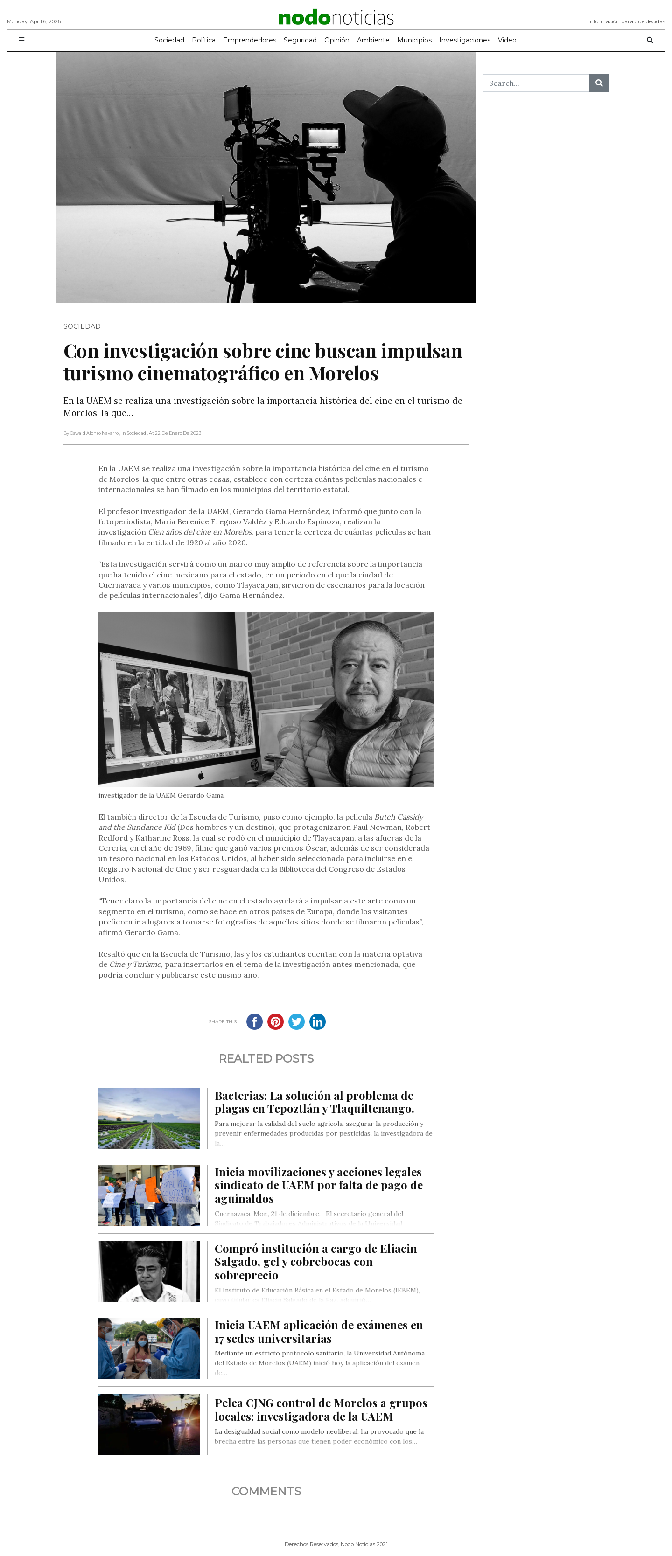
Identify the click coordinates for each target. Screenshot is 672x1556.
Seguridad (300, 40)
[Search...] (536, 83)
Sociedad (169, 40)
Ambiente (373, 40)
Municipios (414, 40)
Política (204, 40)
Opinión (337, 40)
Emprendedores (249, 40)
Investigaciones (464, 40)
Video (507, 40)
